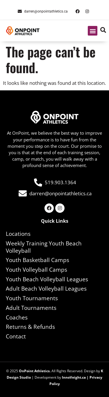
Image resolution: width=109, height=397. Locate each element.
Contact (16, 336)
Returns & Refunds (30, 327)
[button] (92, 31)
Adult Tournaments (31, 308)
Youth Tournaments (32, 298)
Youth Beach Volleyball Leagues (47, 279)
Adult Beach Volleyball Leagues (46, 288)
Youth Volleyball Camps (36, 269)
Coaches (17, 317)
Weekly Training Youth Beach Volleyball (44, 247)
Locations (18, 234)
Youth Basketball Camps (37, 260)
